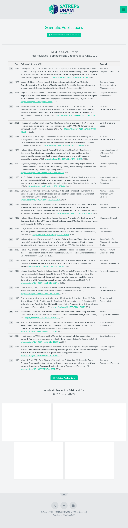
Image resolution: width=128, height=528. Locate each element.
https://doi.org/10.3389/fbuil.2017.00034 (38, 331)
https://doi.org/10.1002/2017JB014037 (42, 317)
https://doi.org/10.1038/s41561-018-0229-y (40, 283)
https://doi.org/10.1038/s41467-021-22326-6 (64, 145)
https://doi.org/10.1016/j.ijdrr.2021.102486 (47, 186)
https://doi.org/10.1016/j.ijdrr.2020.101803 (63, 159)
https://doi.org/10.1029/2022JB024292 (70, 77)
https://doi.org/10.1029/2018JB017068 (74, 213)
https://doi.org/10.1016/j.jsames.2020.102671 (40, 199)
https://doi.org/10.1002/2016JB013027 (38, 369)
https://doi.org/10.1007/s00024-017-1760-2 (40, 355)
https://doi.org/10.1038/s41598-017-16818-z (40, 342)
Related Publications (64, 378)
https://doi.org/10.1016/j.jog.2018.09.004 (51, 234)
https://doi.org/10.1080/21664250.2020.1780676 (42, 172)
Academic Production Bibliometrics (64, 35)
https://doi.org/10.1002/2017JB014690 (46, 266)
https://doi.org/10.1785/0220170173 (69, 307)
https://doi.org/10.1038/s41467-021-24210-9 (75, 115)
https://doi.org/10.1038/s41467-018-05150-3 (40, 293)
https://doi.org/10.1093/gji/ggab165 (36, 101)
